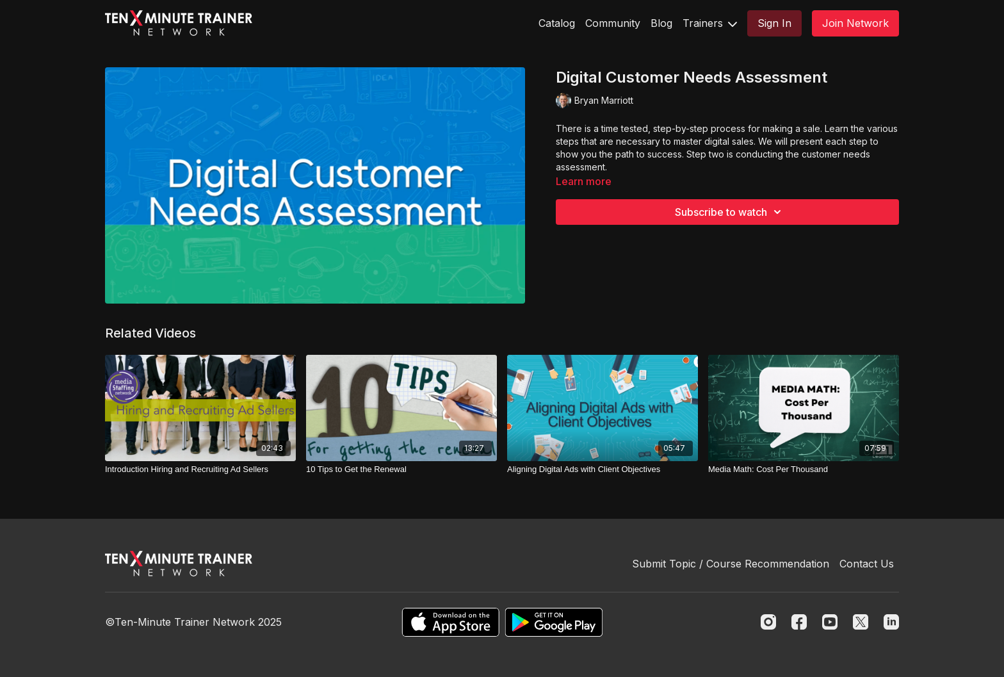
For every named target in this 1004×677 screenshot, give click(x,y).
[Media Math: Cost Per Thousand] (803, 469)
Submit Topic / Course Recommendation (730, 563)
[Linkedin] (891, 622)
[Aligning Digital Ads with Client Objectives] (602, 469)
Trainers (710, 23)
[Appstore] (450, 622)
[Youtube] (830, 622)
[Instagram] (768, 622)
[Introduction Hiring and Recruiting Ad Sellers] (200, 469)
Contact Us (866, 563)
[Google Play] (554, 622)
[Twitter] (860, 622)
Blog (661, 23)
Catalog (556, 23)
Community (612, 23)
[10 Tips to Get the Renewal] (401, 469)
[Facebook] (799, 622)
